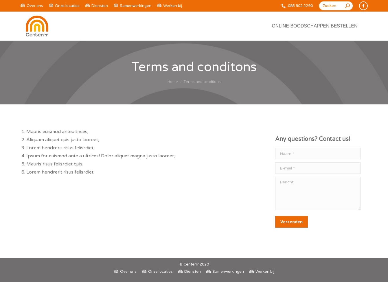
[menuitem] (32, 6)
